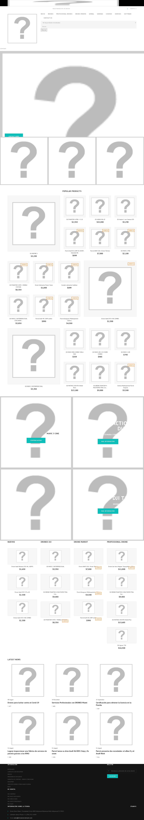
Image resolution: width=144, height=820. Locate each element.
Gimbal (91, 14)
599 (10, 757)
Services (118, 14)
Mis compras (12, 794)
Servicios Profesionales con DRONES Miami (69, 702)
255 (54, 757)
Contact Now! (14, 136)
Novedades (11, 769)
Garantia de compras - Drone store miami (20, 779)
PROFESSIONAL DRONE (117, 542)
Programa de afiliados (15, 776)
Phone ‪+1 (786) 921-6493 (28, 814)
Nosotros (11, 781)
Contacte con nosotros (15, 771)
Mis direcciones (13, 799)
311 (98, 757)
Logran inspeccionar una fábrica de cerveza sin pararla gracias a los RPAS (27, 752)
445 (54, 706)
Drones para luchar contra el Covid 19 (23, 702)
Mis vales (10, 804)
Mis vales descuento (14, 796)
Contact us (48, 18)
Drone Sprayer (80, 14)
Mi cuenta (11, 789)
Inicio (43, 14)
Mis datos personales (14, 801)
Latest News (14, 659)
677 (10, 706)
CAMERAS (100, 14)
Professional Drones (64, 14)
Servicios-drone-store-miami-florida (19, 784)
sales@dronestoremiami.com (23, 818)
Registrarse (56, 8)
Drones (50, 14)
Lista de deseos (65, 8)
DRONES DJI (46, 542)
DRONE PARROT (81, 542)
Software (127, 14)
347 (98, 709)
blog (9, 786)
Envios (10, 774)
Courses (109, 14)
